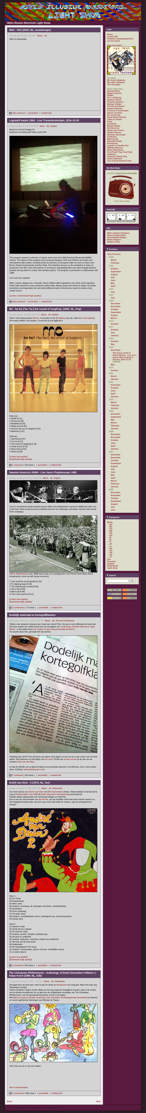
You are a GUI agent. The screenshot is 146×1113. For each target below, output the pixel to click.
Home (110, 34)
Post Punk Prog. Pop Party (119, 152)
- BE (110, 526)
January (114, 335)
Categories (113, 517)
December (115, 303)
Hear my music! (114, 45)
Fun (109, 559)
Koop (109, 121)
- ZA (110, 555)
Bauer (36, 318)
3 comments (16, 607)
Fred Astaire (88, 318)
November (116, 306)
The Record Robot (115, 106)
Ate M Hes (43, 799)
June (113, 280)
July (113, 277)
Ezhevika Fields (114, 141)
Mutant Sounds (114, 93)
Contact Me (112, 36)
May (113, 283)
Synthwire (112, 137)
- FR (110, 533)
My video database (116, 82)
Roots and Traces (115, 130)
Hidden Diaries (114, 132)
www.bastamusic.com (34, 769)
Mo (57, 318)
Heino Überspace (115, 150)
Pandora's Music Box (117, 156)
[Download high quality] (20, 459)
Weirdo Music (113, 91)
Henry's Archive (114, 113)
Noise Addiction (114, 158)
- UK (110, 548)
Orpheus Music (114, 100)
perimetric (112, 124)
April (113, 286)
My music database (116, 80)
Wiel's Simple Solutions (118, 233)
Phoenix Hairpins (115, 102)
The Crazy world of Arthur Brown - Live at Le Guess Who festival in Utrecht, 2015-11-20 (124, 356)
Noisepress (112, 143)
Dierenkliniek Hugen (116, 237)
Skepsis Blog (113, 242)
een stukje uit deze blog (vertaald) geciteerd (54, 629)
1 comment (16, 465)
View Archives (114, 254)
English (53, 126)
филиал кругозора (116, 134)
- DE (110, 531)
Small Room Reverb (116, 117)
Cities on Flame (114, 119)
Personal (59, 621)
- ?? (110, 557)
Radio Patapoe (114, 239)
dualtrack (111, 154)
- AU (110, 524)
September (116, 271)
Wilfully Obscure (115, 148)
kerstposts (61, 985)
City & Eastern (53, 997)
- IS (109, 540)
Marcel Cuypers (20, 997)
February (115, 263)
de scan (49, 759)
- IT (109, 542)
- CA (110, 529)
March (114, 260)
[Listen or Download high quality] (25, 296)
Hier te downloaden (18, 1087)
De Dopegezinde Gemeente (74, 997)
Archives (112, 249)
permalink (33, 113)
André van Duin (36, 792)
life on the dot (113, 115)
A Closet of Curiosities (118, 111)
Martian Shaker (114, 104)
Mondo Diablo (113, 126)
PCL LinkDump (114, 97)
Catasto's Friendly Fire (118, 145)
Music (40, 36)
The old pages (114, 84)
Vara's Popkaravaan (18, 574)
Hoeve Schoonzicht (116, 235)
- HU (110, 535)
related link (46, 113)
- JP (110, 544)
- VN (110, 553)
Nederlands (69, 621)
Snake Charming (37, 997)
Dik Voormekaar (55, 792)
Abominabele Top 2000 (27, 794)
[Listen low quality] (18, 457)
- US (110, 550)
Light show (112, 568)
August (114, 274)
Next (98, 1101)
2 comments (16, 1093)
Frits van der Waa (25, 762)
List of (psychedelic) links (119, 161)
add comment (17, 113)
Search (111, 575)
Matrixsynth (112, 139)
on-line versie (69, 759)
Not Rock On (113, 128)
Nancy (63, 318)
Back (9, 1101)
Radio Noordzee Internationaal (55, 794)
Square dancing (114, 108)
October (114, 269)
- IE (109, 537)
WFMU (110, 95)
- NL (45, 36)
